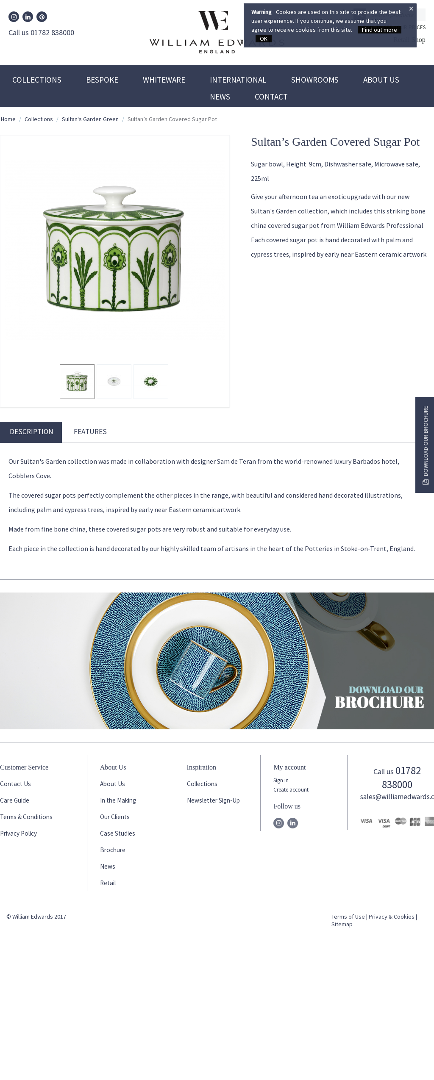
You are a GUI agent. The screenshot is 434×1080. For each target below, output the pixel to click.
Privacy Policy (18, 833)
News (220, 96)
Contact (271, 96)
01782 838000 (401, 777)
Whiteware (164, 80)
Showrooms (315, 80)
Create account (291, 789)
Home (8, 119)
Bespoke (102, 80)
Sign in (281, 780)
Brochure (112, 850)
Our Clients (115, 817)
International (238, 80)
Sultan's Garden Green (90, 119)
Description (31, 431)
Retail (108, 883)
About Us (381, 80)
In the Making (118, 800)
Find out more (379, 29)
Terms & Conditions (26, 817)
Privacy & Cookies (392, 916)
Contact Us (15, 784)
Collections (36, 80)
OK (263, 38)
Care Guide (14, 800)
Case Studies (117, 833)
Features (90, 431)
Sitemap (342, 924)
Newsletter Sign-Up (213, 800)
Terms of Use (348, 916)
